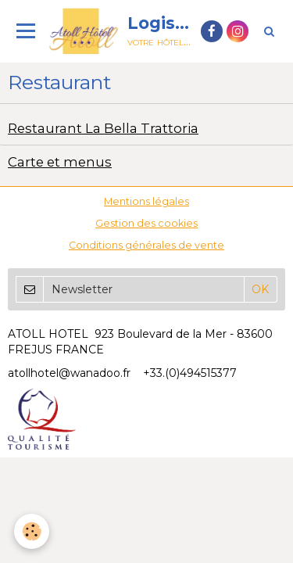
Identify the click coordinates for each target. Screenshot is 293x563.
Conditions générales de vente (146, 245)
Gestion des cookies (146, 223)
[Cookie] (31, 531)
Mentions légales (146, 201)
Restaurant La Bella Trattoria (103, 128)
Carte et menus (60, 162)
